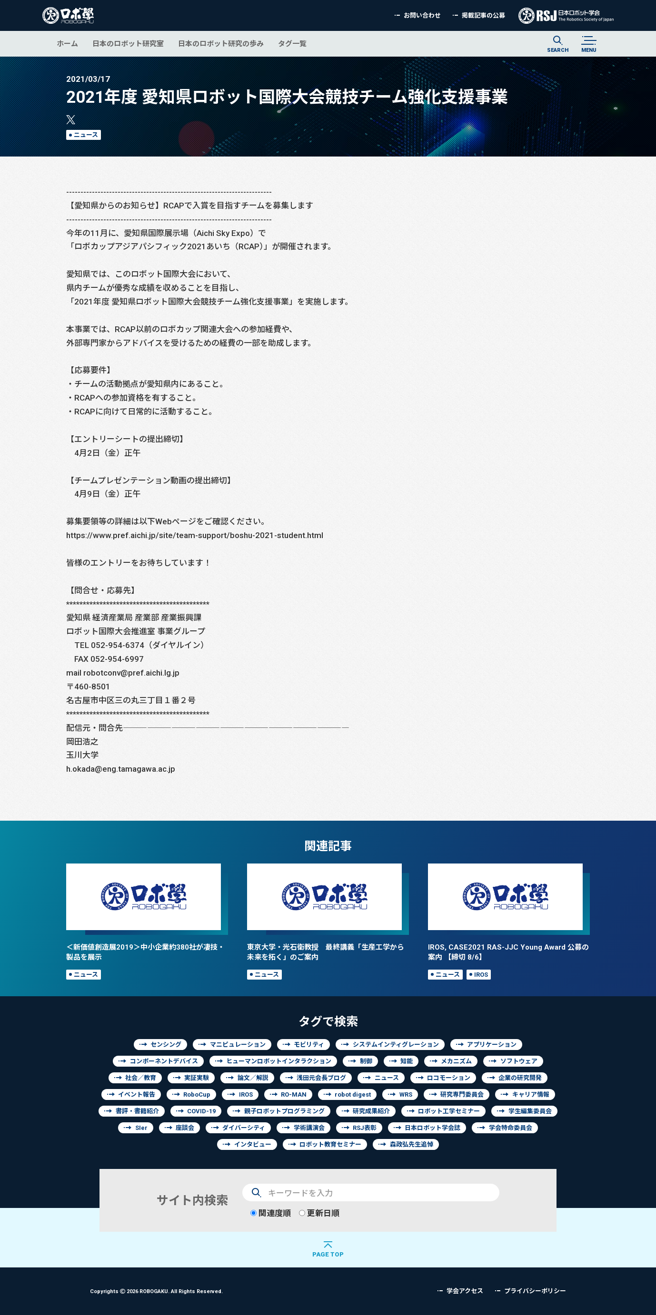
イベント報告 (136, 1094)
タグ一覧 (292, 43)
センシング (165, 1044)
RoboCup (196, 1094)
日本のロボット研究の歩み (221, 43)
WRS (405, 1094)
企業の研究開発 (520, 1078)
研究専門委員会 (462, 1094)
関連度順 (270, 1213)
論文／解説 (253, 1078)
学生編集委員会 (530, 1111)
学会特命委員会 (510, 1128)
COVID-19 (201, 1111)
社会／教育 (140, 1078)
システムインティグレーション (396, 1044)
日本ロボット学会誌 (432, 1128)
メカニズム (456, 1061)
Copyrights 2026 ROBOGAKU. (156, 1291)
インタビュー (252, 1144)
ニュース (86, 135)
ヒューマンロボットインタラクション (278, 1061)
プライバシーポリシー (535, 1291)
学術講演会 (309, 1128)
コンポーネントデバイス (164, 1061)
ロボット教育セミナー (330, 1144)
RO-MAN (294, 1094)
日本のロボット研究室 (128, 43)
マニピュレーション (238, 1044)
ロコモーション (448, 1078)
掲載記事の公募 (483, 15)
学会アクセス (465, 1291)
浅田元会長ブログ (321, 1078)
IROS (481, 975)
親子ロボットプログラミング (284, 1111)
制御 (366, 1061)
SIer (141, 1128)
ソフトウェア (518, 1061)
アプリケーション (492, 1044)
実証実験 (196, 1078)
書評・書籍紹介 (137, 1111)
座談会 (185, 1128)
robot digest (353, 1094)
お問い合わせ (422, 15)
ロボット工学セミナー (449, 1111)
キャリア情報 (530, 1094)
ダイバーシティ (243, 1128)
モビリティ (309, 1044)
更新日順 (319, 1213)
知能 (406, 1061)
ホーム (67, 43)
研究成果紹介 (371, 1111)
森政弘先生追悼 (411, 1144)
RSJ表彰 (365, 1128)
